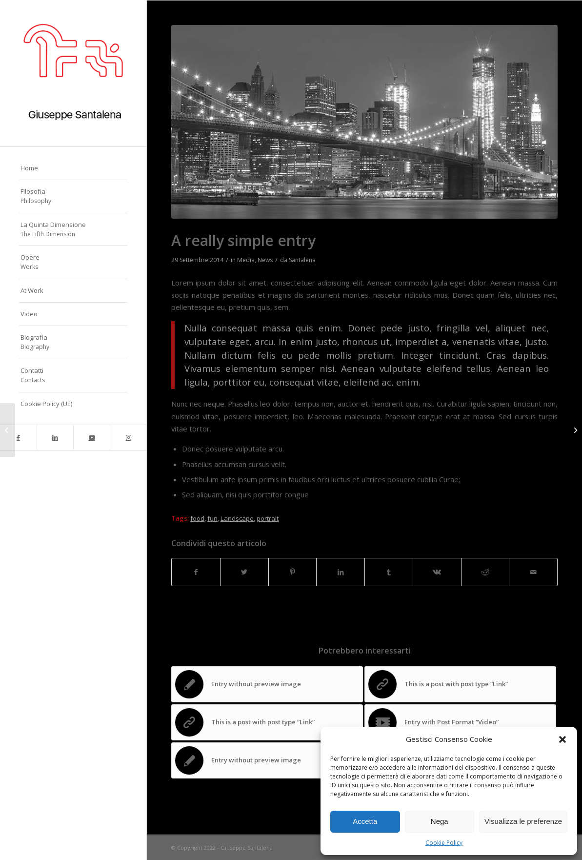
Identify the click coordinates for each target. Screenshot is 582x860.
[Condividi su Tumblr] (389, 572)
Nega (439, 821)
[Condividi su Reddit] (485, 572)
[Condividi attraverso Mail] (533, 572)
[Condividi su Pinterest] (293, 572)
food (197, 518)
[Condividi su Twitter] (244, 572)
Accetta (365, 821)
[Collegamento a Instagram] (128, 437)
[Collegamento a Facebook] (18, 437)
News (265, 260)
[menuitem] (73, 168)
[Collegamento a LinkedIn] (55, 437)
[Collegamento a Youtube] (91, 437)
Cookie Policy (443, 843)
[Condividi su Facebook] (196, 572)
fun (212, 518)
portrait (268, 518)
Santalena (302, 260)
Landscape (237, 518)
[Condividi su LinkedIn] (340, 572)
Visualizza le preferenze (523, 821)
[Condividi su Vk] (437, 572)
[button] (562, 739)
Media (246, 260)
